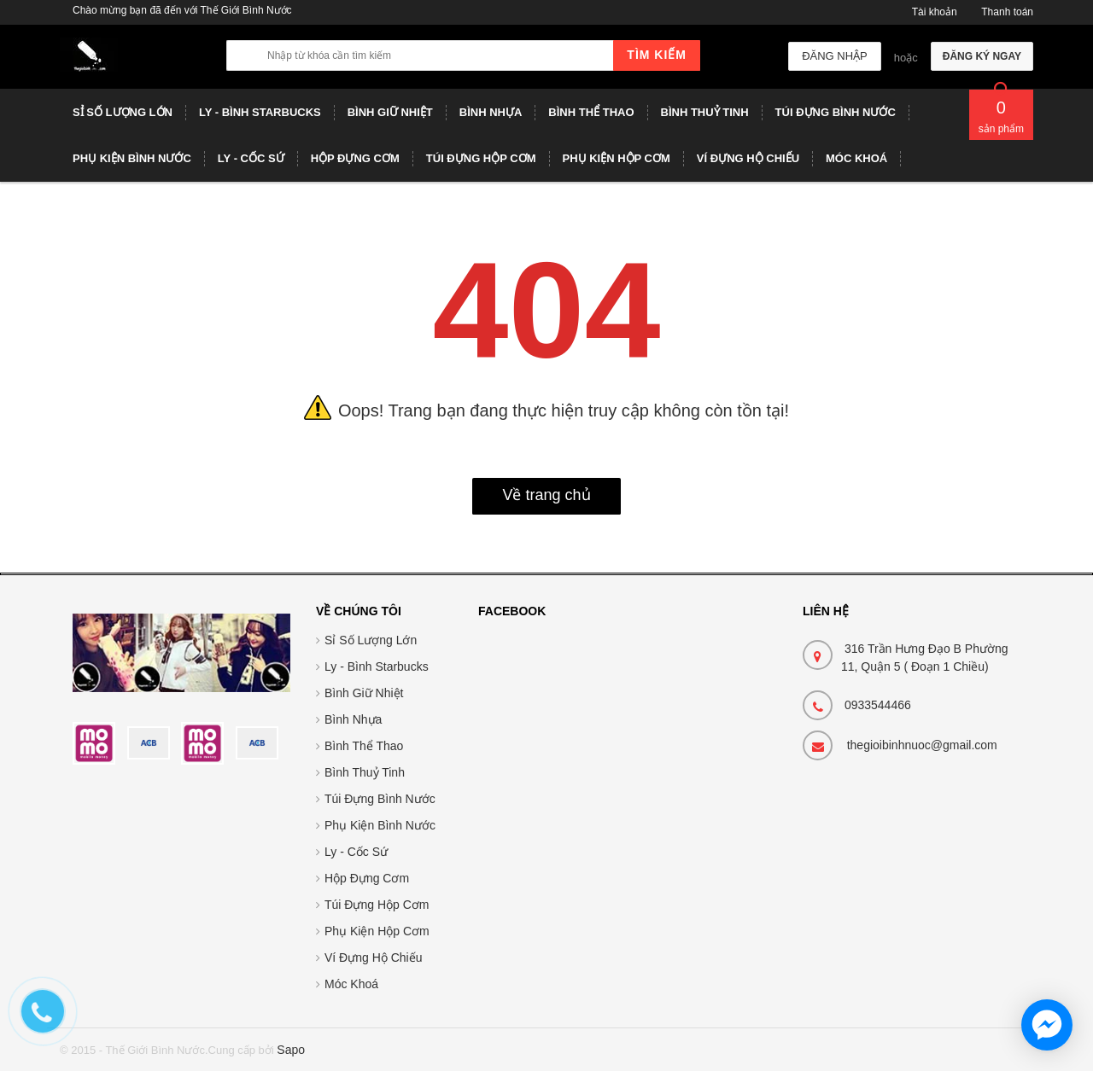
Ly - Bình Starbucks (376, 666)
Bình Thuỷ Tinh (364, 772)
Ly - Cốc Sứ (356, 852)
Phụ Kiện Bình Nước (379, 825)
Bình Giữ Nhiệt (363, 693)
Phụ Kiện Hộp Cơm (377, 931)
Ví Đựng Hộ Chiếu (373, 957)
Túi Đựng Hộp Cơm (376, 904)
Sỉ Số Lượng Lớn (370, 640)
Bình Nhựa (353, 719)
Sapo (291, 1049)
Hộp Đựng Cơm (366, 878)
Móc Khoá (351, 984)
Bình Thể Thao (363, 746)
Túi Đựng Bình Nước (379, 799)
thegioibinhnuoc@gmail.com (922, 745)
